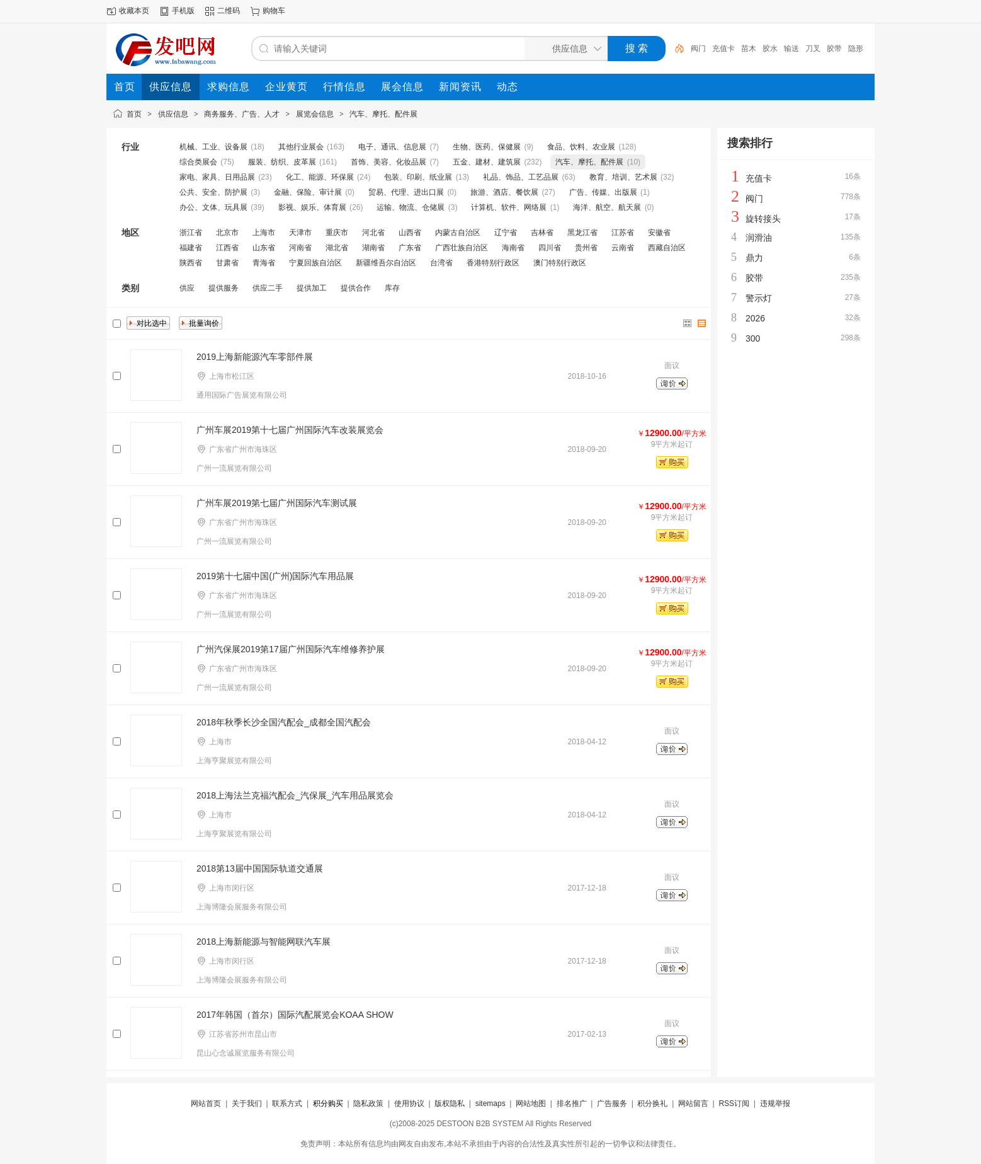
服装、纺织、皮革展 (282, 162)
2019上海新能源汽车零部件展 (254, 357)
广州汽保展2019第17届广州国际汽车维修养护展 (290, 649)
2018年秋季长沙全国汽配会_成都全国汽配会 (283, 722)
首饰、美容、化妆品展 (388, 162)
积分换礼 (652, 1103)
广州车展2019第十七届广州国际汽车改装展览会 (289, 430)
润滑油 (759, 238)
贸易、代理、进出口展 (406, 192)
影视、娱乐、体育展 (312, 207)
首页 (134, 114)
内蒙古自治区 (457, 232)
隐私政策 (368, 1103)
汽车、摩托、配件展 (383, 114)
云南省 (622, 247)
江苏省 (622, 232)
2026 (755, 318)
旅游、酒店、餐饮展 (504, 192)
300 (753, 338)
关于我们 (247, 1103)
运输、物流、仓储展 (411, 207)
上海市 (263, 232)
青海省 (263, 262)
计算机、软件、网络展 (509, 207)
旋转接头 (763, 219)
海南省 (513, 247)
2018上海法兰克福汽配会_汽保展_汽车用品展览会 (295, 795)
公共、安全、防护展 (213, 192)
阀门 (698, 48)
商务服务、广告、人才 (242, 114)
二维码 (228, 10)
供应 (187, 288)
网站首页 (206, 1103)
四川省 (549, 247)
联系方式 (287, 1103)
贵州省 (586, 247)
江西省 (227, 247)
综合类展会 (198, 162)
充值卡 (723, 48)
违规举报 (775, 1103)
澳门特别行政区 (559, 262)
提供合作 (356, 288)
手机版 (183, 10)
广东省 (410, 247)
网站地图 (531, 1103)
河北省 (373, 232)
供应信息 (173, 114)
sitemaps (490, 1103)
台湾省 (441, 262)
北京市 (227, 232)
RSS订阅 (733, 1103)
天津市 (300, 232)
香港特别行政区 (493, 262)
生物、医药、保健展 (487, 146)
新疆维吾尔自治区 (386, 262)
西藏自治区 (667, 247)
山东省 (263, 247)
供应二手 (267, 288)
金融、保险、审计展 (308, 192)
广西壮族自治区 (461, 247)
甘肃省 (227, 262)
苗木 (748, 48)
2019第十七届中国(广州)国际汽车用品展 (275, 576)
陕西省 (190, 262)
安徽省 (659, 232)
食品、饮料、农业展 (581, 146)
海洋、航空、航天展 (607, 207)
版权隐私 (449, 1103)
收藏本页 (134, 10)
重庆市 (337, 232)
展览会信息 (315, 114)
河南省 (300, 247)
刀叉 (812, 48)
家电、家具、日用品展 (217, 177)
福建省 (190, 247)
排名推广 (572, 1103)
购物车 (274, 10)
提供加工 (312, 288)
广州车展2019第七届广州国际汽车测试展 (276, 503)
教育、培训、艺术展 (623, 177)
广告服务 (612, 1103)
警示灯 (759, 298)
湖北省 (337, 247)
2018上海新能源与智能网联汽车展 (263, 941)
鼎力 (754, 258)
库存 (392, 288)
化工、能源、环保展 (320, 177)
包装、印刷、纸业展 (418, 177)
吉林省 (542, 232)
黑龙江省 (582, 232)
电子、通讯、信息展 (392, 146)
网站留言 (693, 1103)
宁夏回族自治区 (315, 262)
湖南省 (373, 247)
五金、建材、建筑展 (487, 162)
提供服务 (223, 288)
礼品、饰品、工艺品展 (521, 177)
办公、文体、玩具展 (213, 207)
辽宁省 (505, 232)
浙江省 (190, 232)
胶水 (770, 48)
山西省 (410, 232)
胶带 (834, 48)
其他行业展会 (301, 146)
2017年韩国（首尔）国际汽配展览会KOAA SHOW (295, 1015)
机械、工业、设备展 (213, 146)
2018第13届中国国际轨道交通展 (259, 868)
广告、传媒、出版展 (603, 192)
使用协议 (409, 1103)
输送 (791, 48)
